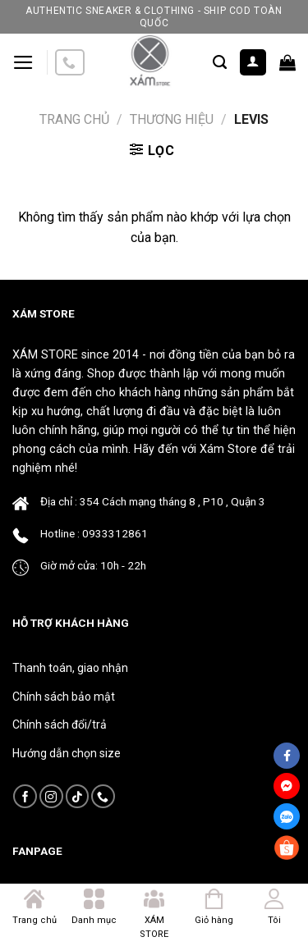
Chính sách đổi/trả (59, 724)
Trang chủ (74, 119)
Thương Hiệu (172, 119)
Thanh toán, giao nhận (70, 667)
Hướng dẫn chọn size (66, 753)
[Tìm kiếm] (220, 62)
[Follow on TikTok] (78, 796)
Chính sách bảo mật (63, 696)
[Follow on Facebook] (25, 796)
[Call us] (70, 62)
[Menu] (23, 62)
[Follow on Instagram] (51, 796)
